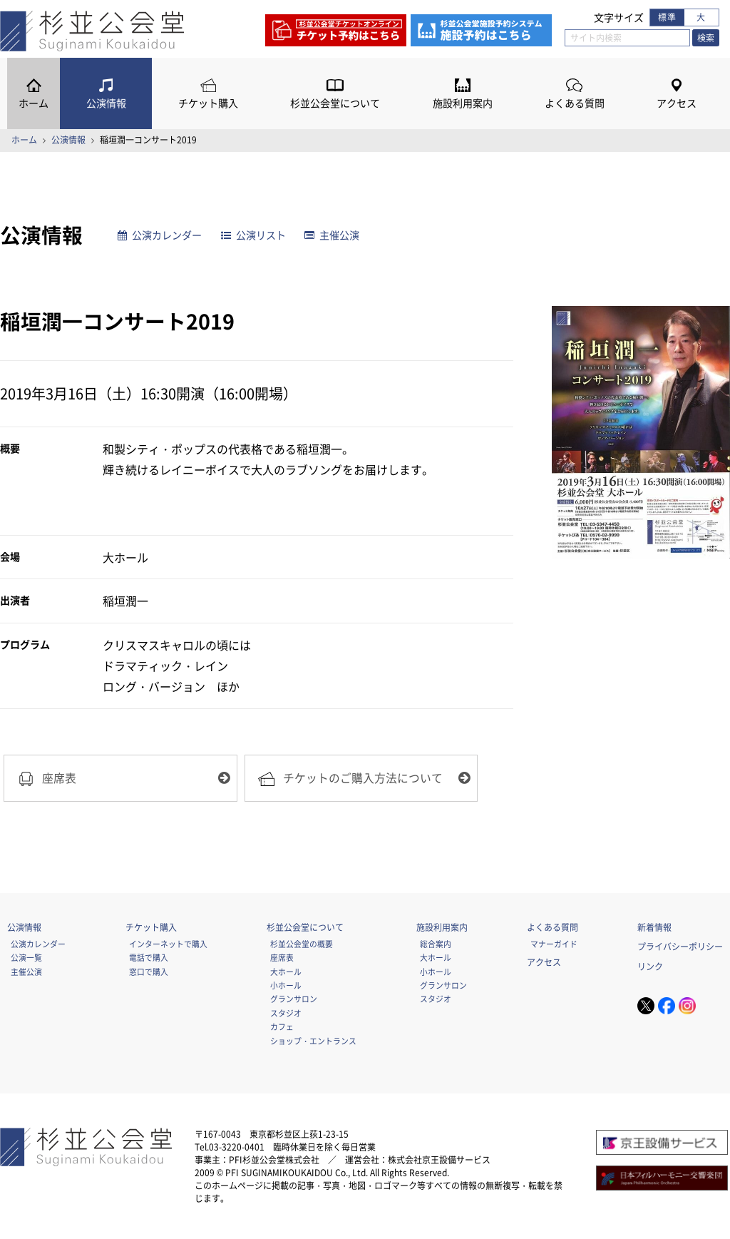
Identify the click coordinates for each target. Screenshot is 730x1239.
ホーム (33, 103)
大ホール (286, 971)
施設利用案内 (463, 103)
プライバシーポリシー (680, 946)
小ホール (286, 985)
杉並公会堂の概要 (301, 943)
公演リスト (253, 235)
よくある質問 (575, 103)
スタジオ (286, 1013)
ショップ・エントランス (313, 1040)
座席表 (282, 957)
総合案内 (435, 943)
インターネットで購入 (168, 943)
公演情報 (106, 103)
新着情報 (654, 927)
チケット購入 (208, 103)
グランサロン (293, 998)
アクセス (676, 103)
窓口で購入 (148, 971)
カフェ (282, 1026)
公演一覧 (26, 957)
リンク (650, 966)
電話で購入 (148, 957)
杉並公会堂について (335, 103)
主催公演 (331, 235)
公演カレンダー (160, 235)
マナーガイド (553, 943)
